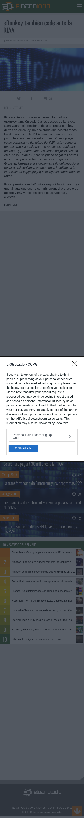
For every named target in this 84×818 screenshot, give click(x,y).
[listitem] (42, 436)
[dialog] (42, 409)
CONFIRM (23, 448)
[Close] (76, 365)
